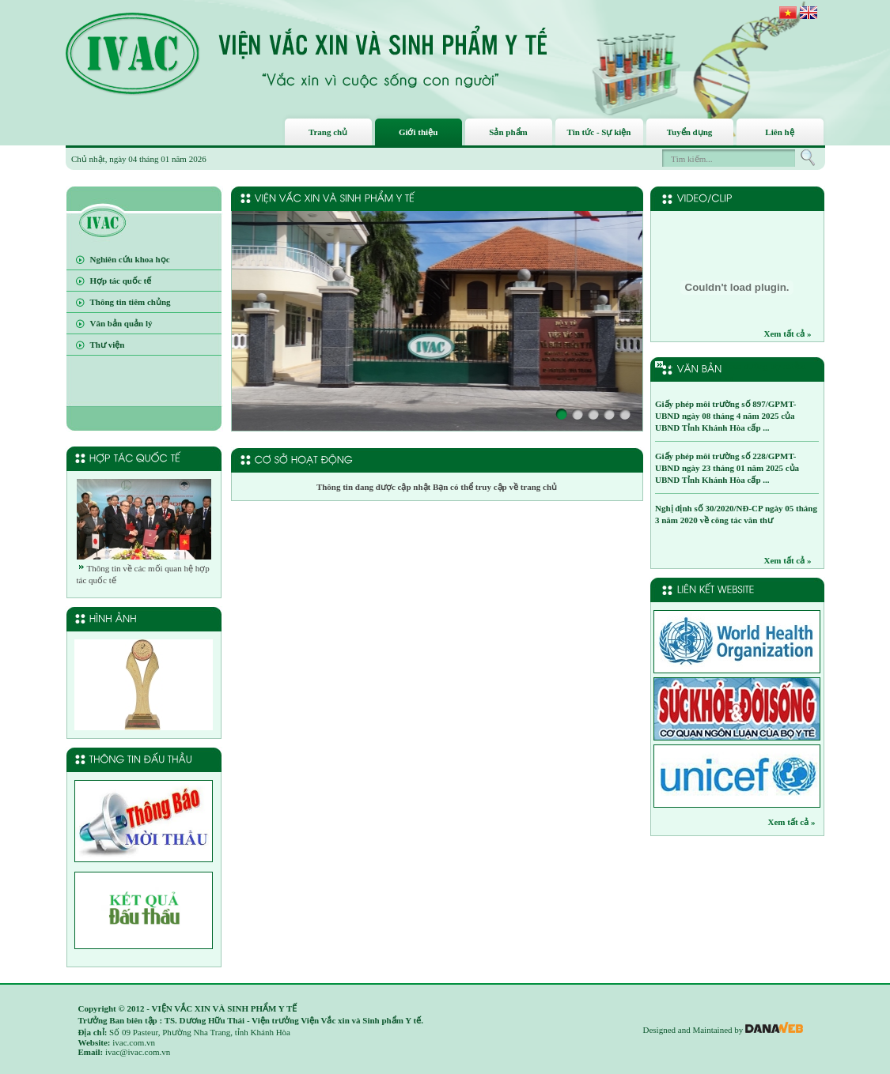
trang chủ (537, 487)
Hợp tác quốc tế (121, 280)
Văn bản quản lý (121, 323)
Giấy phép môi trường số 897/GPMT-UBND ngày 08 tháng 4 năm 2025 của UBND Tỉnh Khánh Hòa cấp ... (725, 415)
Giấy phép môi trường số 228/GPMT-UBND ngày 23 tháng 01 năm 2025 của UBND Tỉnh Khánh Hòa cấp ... (727, 467)
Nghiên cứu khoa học (130, 259)
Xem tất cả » (788, 333)
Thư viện (107, 344)
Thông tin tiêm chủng (130, 302)
